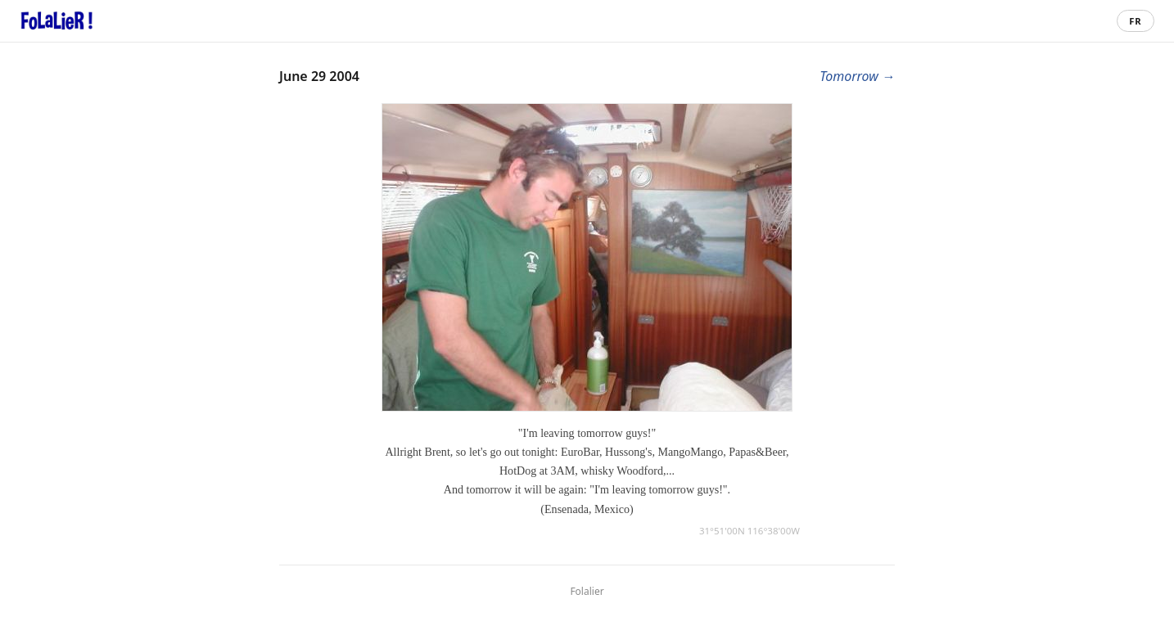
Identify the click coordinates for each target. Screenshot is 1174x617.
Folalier (586, 591)
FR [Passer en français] (1135, 21)
